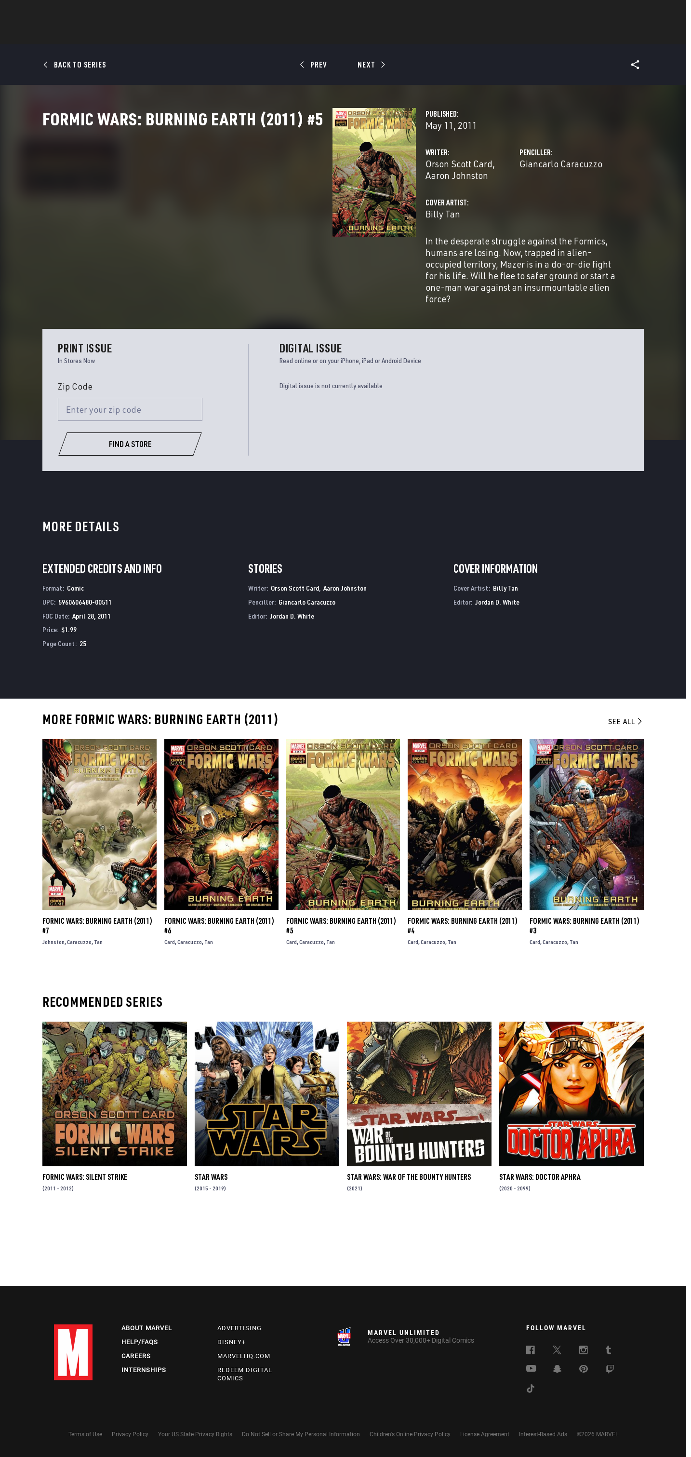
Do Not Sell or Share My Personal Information (301, 1434)
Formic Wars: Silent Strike (84, 1240)
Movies (329, 34)
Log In (89, 12)
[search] (620, 12)
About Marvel (146, 1328)
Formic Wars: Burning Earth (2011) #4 (463, 988)
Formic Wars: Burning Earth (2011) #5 (341, 988)
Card (169, 1005)
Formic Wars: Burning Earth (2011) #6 (219, 988)
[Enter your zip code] (130, 472)
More (486, 34)
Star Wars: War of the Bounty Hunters (409, 1240)
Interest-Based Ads (543, 1434)
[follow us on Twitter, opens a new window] (557, 1351)
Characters (283, 34)
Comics (236, 34)
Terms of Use (85, 1434)
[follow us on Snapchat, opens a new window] (557, 1370)
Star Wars (211, 1240)
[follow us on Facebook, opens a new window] (530, 1351)
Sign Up (120, 12)
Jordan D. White (292, 679)
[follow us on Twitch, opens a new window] (610, 1371)
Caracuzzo (79, 1005)
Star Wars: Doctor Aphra (540, 1240)
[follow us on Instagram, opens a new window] (583, 1351)
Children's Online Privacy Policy (410, 1434)
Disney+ (231, 1342)
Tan (98, 1005)
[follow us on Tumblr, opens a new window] (608, 1351)
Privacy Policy (130, 1434)
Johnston (53, 1005)
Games (413, 34)
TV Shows (372, 34)
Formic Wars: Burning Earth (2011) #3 (584, 988)
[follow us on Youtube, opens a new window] (531, 1369)
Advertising (239, 1328)
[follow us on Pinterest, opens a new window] (583, 1370)
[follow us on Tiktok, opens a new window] (530, 1390)
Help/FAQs (139, 1342)
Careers (136, 1356)
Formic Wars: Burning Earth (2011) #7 (97, 988)
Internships (143, 1370)
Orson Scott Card (256, 206)
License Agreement (484, 1434)
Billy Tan (240, 244)
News (200, 34)
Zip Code (75, 449)
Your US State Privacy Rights (195, 1434)
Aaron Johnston (325, 206)
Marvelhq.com (243, 1356)
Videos (450, 34)
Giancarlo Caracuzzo (459, 206)
